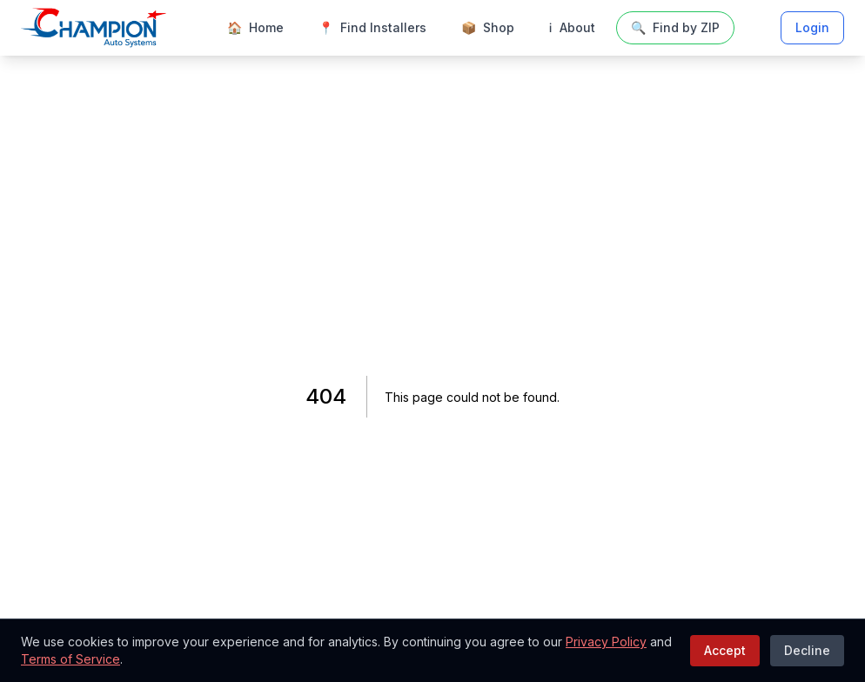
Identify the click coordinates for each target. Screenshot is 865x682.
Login (812, 27)
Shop (487, 28)
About (572, 28)
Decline (807, 650)
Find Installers (372, 28)
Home (255, 28)
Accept (725, 650)
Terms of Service (70, 659)
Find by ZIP (675, 28)
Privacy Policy (606, 641)
